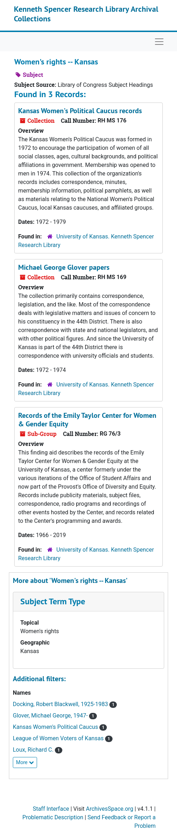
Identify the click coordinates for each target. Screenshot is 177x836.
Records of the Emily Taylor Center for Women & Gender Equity (87, 419)
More (25, 762)
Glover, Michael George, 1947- (51, 715)
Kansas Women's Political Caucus (56, 727)
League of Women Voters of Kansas (59, 738)
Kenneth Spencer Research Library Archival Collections (86, 13)
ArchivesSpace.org (109, 808)
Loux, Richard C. (34, 749)
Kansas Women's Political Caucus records (80, 110)
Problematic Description (52, 817)
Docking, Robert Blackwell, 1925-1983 (61, 704)
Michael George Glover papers (63, 267)
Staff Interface (51, 808)
